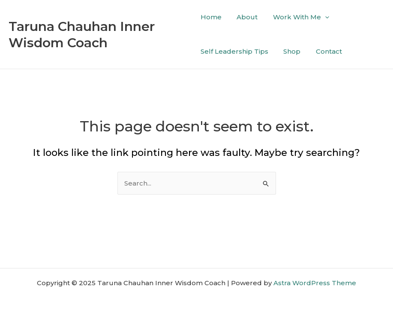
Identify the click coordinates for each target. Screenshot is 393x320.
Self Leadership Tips (234, 51)
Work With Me (296, 17)
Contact (324, 51)
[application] (320, 17)
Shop (289, 51)
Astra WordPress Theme (314, 283)
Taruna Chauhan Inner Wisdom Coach (82, 34)
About (244, 17)
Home (211, 17)
